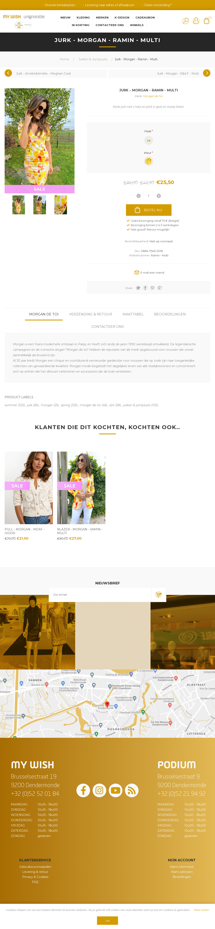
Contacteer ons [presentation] (107, 327)
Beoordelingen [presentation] (170, 314)
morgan (47, 405)
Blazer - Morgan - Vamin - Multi (79, 531)
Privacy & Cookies (35, 877)
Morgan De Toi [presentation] (44, 314)
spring (65, 405)
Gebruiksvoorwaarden (35, 867)
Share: (129, 288)
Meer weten (201, 910)
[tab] (44, 314)
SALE (39, 189)
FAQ (35, 882)
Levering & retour (35, 872)
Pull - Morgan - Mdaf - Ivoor (25, 531)
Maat (147, 131)
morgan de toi (90, 405)
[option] (18, 204)
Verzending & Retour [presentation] (90, 314)
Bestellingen (182, 877)
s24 (111, 405)
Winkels (137, 25)
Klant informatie (182, 867)
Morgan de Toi (153, 96)
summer (11, 405)
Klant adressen (182, 872)
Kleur (147, 152)
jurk (29, 405)
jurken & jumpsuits (136, 405)
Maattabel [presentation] (133, 314)
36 (149, 140)
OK (108, 920)
